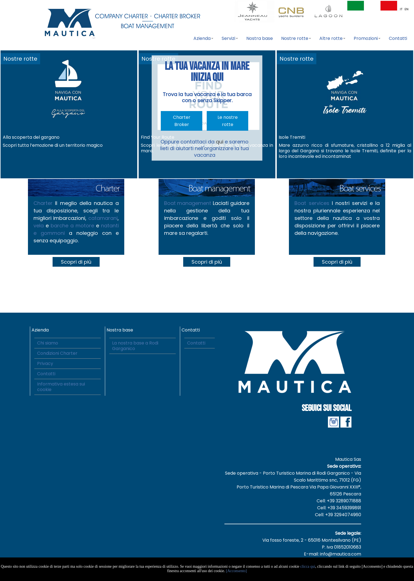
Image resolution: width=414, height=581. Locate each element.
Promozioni (367, 38)
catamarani (103, 218)
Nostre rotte (296, 38)
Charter (43, 203)
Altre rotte (332, 38)
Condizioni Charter (57, 353)
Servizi (230, 38)
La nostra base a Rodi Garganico (135, 346)
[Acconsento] (236, 571)
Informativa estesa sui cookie (61, 387)
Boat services (311, 203)
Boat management (187, 203)
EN (406, 9)
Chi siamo (47, 343)
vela (39, 225)
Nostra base (259, 38)
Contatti (398, 38)
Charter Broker (181, 121)
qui (219, 141)
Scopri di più (76, 261)
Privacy (45, 363)
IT (401, 9)
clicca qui (307, 566)
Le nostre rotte (228, 121)
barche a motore (72, 225)
